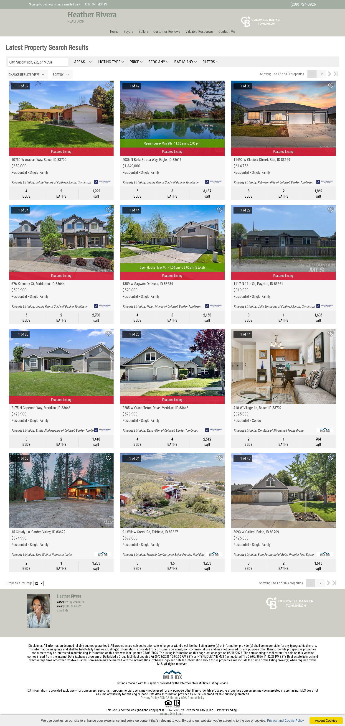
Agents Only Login (172, 714)
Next (329, 74)
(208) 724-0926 (75, 602)
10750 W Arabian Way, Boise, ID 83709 (38, 160)
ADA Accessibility (192, 698)
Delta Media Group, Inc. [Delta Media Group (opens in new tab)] (199, 710)
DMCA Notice (169, 698)
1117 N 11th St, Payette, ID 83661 (258, 284)
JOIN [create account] (87, 4)
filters (209, 61)
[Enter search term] (38, 62)
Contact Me (226, 31)
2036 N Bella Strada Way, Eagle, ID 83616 (152, 160)
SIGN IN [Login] (102, 4)
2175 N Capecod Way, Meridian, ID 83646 (41, 408)
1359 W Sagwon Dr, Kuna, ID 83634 (147, 284)
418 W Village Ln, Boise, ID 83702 (257, 408)
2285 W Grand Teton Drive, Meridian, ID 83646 (155, 408)
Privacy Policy (150, 698)
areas (80, 61)
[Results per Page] (38, 583)
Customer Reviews (166, 31)
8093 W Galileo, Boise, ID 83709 (256, 532)
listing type (109, 61)
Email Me (62, 610)
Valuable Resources (199, 31)
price (134, 61)
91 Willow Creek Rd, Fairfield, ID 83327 (150, 532)
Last (335, 74)
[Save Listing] (108, 86)
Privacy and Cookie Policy (285, 720)
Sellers (143, 31)
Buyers (128, 31)
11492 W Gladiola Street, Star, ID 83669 (261, 160)
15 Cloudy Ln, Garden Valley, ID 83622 (38, 532)
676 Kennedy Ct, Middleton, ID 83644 (38, 284)
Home (114, 31)
